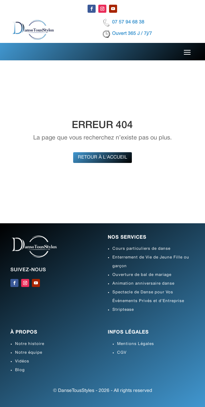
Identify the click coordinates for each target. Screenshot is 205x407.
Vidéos (22, 361)
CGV (121, 352)
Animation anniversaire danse (143, 283)
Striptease (123, 309)
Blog (20, 370)
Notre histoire (29, 344)
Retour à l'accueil (102, 157)
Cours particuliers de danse (141, 248)
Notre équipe (28, 352)
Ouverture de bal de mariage (141, 275)
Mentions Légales (135, 344)
